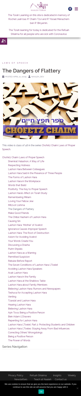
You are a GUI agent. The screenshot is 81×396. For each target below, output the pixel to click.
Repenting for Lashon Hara (22, 320)
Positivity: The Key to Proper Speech (27, 189)
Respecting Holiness (19, 165)
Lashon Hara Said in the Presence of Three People (35, 173)
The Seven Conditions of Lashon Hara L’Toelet (33, 264)
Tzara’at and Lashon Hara (22, 300)
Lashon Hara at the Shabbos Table (26, 280)
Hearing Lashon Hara (19, 304)
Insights (57, 375)
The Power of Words (19, 340)
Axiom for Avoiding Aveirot (22, 236)
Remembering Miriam (19, 197)
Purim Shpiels (15, 249)
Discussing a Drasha (19, 245)
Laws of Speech (15, 63)
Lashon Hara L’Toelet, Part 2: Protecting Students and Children (41, 324)
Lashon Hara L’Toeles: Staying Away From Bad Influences (39, 328)
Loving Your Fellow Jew (20, 201)
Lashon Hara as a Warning (22, 252)
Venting (12, 296)
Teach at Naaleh (42, 379)
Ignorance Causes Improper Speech (27, 229)
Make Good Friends (18, 213)
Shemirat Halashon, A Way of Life (26, 161)
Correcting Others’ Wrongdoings (25, 332)
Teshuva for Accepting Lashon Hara (27, 292)
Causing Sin (14, 221)
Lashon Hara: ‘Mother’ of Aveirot (25, 225)
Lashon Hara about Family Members (27, 284)
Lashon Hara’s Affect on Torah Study (27, 193)
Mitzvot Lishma (16, 205)
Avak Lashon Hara (18, 272)
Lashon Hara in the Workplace (24, 181)
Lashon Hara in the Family (22, 276)
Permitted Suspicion (19, 256)
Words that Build (17, 185)
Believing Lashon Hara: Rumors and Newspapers (34, 288)
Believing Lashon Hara (20, 308)
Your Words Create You (20, 241)
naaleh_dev (37, 77)
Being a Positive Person (20, 336)
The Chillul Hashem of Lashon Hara (27, 217)
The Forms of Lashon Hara (22, 177)
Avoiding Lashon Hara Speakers (25, 268)
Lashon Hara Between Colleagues (26, 169)
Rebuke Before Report (20, 261)
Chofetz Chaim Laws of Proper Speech (23, 157)
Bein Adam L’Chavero (19, 316)
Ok (41, 392)
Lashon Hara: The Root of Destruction (28, 233)
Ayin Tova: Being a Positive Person (26, 312)
